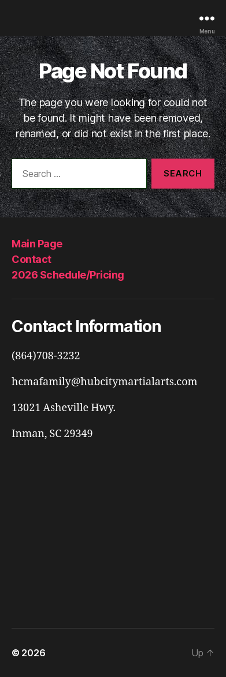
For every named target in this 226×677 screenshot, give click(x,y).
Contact (31, 259)
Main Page (37, 244)
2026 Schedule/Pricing (68, 275)
